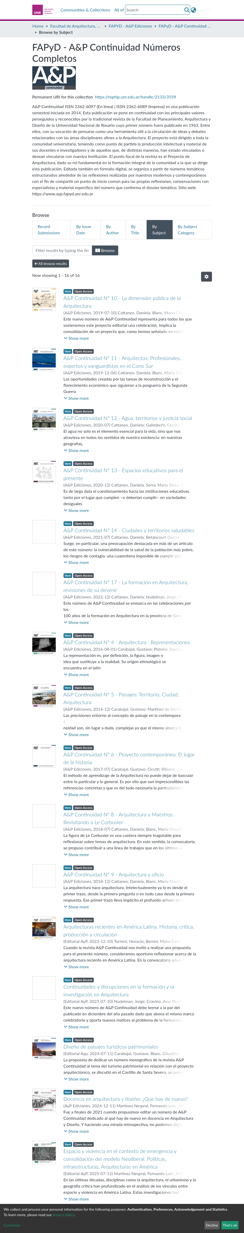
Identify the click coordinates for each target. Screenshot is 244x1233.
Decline (212, 1225)
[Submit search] (187, 10)
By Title (135, 229)
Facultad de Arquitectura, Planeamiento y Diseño (76, 25)
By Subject (159, 229)
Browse (105, 250)
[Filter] (62, 250)
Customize (12, 1225)
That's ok (230, 1225)
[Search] (157, 10)
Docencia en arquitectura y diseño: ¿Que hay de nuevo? (126, 1099)
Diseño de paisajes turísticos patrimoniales (111, 1046)
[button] (193, 10)
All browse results (51, 263)
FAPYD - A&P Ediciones (130, 25)
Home (38, 25)
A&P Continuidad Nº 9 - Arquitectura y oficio (114, 874)
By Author (112, 229)
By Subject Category (187, 229)
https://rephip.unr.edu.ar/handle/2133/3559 (135, 96)
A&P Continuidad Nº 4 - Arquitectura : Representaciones (127, 642)
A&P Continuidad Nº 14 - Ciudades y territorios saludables (129, 530)
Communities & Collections (85, 9)
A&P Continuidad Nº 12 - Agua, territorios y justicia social (128, 418)
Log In (202, 9)
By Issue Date (83, 229)
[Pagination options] (206, 277)
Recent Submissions (49, 229)
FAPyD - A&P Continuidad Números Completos (185, 25)
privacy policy (63, 1214)
